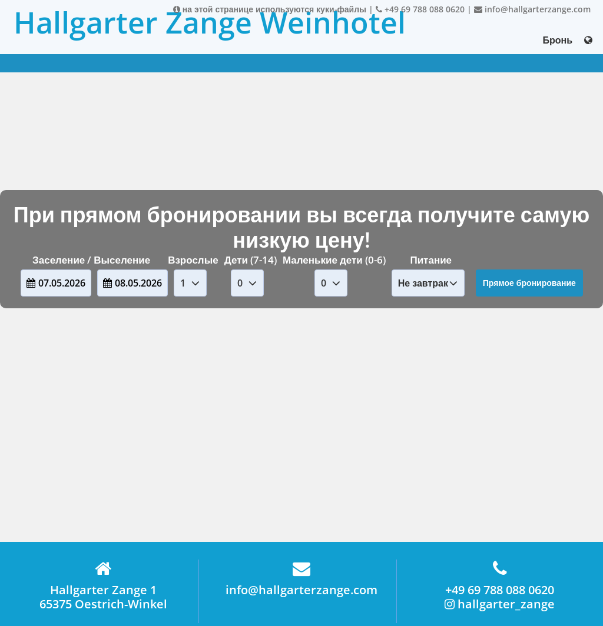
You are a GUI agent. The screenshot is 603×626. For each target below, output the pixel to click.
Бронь (557, 40)
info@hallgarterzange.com (532, 9)
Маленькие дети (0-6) (334, 260)
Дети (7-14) (250, 260)
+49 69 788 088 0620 (420, 9)
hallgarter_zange (500, 604)
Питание (431, 260)
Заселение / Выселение (91, 260)
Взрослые (193, 260)
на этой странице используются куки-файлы (269, 9)
